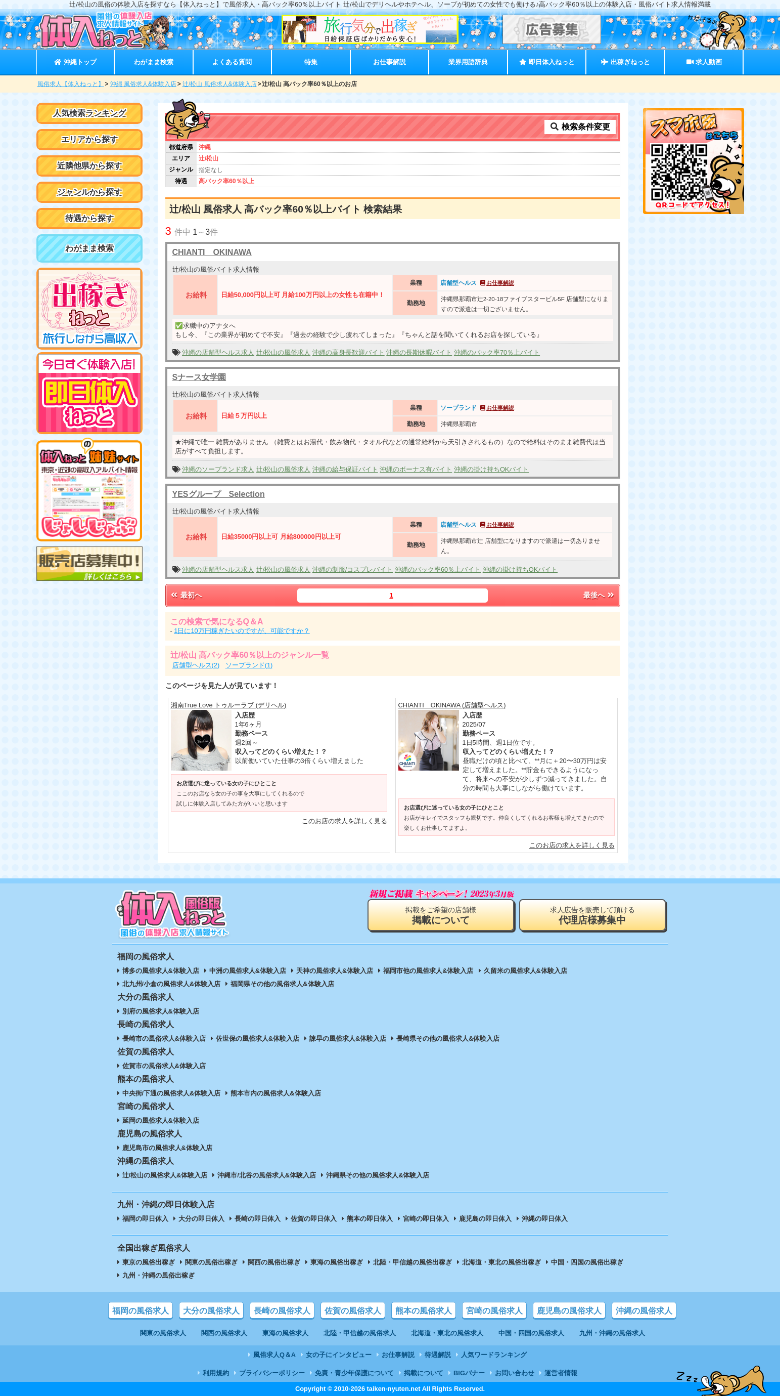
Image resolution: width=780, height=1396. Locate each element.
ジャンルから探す (89, 192)
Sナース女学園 (199, 377)
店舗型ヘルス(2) (196, 665)
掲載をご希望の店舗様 (441, 915)
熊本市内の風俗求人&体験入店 (275, 1093)
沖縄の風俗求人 (644, 1310)
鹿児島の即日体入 (485, 1218)
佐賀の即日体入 (314, 1218)
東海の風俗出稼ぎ (336, 1262)
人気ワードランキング (494, 1355)
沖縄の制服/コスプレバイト (352, 569)
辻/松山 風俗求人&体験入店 (219, 84)
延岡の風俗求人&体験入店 (160, 1120)
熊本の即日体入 (370, 1218)
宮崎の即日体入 (426, 1218)
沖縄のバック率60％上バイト (438, 569)
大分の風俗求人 (211, 1310)
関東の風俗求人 (163, 1333)
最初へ (186, 595)
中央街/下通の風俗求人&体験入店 (171, 1093)
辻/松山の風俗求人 (283, 352)
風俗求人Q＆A (274, 1355)
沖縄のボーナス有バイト (416, 469)
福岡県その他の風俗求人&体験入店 (282, 984)
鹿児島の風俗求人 (569, 1310)
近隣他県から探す (89, 165)
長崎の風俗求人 (282, 1310)
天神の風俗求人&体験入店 (334, 971)
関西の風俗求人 (224, 1333)
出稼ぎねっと (625, 62)
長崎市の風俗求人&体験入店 (164, 1038)
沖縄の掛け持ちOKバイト (491, 469)
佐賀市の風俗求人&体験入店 (164, 1066)
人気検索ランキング (89, 113)
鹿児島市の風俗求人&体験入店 (167, 1148)
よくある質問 (232, 62)
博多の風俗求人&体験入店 (160, 971)
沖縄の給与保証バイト (345, 469)
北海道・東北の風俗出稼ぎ (501, 1262)
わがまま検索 (153, 62)
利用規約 (216, 1373)
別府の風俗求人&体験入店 (160, 1011)
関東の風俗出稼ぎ (211, 1262)
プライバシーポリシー (272, 1373)
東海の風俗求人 (285, 1333)
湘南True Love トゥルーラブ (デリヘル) (229, 705)
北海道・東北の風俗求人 (447, 1333)
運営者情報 (560, 1373)
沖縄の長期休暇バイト (419, 352)
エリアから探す (89, 139)
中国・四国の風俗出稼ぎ (587, 1262)
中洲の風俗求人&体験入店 (247, 971)
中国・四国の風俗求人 (531, 1333)
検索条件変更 (579, 126)
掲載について (423, 1373)
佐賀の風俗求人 (353, 1310)
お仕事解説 (389, 62)
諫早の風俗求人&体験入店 (347, 1038)
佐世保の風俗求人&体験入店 (257, 1038)
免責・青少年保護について (354, 1373)
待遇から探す (89, 218)
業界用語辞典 (468, 62)
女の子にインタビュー (339, 1355)
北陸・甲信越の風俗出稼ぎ (412, 1262)
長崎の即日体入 (258, 1218)
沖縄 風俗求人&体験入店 (143, 84)
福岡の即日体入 (145, 1218)
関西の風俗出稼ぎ (274, 1262)
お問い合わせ (514, 1373)
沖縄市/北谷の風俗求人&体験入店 (266, 1175)
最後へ (599, 595)
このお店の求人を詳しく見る (344, 821)
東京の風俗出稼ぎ (148, 1262)
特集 (310, 62)
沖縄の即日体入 (545, 1218)
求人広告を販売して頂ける (592, 915)
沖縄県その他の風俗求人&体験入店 (377, 1175)
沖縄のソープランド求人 (218, 469)
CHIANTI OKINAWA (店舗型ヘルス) (452, 705)
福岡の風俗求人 (140, 1310)
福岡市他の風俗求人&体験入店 (428, 971)
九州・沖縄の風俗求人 (612, 1333)
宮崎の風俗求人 (494, 1310)
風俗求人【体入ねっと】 (70, 84)
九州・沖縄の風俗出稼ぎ (158, 1275)
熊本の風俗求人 (423, 1310)
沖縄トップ (75, 62)
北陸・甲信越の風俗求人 (360, 1333)
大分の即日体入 (201, 1218)
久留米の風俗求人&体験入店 (525, 971)
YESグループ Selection (218, 494)
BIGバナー (469, 1373)
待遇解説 (438, 1355)
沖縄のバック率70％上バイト (497, 352)
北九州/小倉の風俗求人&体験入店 (171, 984)
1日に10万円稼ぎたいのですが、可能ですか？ (241, 630)
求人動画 (704, 62)
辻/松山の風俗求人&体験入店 (165, 1175)
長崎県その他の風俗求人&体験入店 (447, 1038)
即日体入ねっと (547, 62)
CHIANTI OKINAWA (212, 252)
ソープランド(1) (249, 665)
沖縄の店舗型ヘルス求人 (218, 352)
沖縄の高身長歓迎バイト (348, 352)
